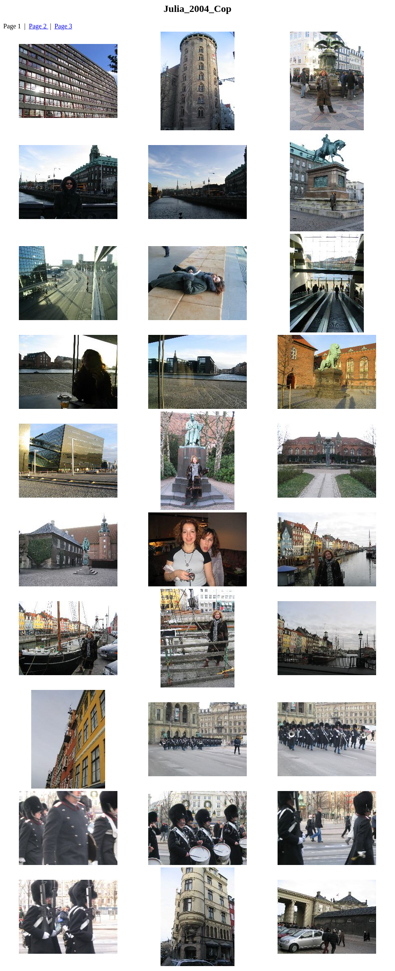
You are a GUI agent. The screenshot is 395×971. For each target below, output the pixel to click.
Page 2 (38, 26)
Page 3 (63, 26)
